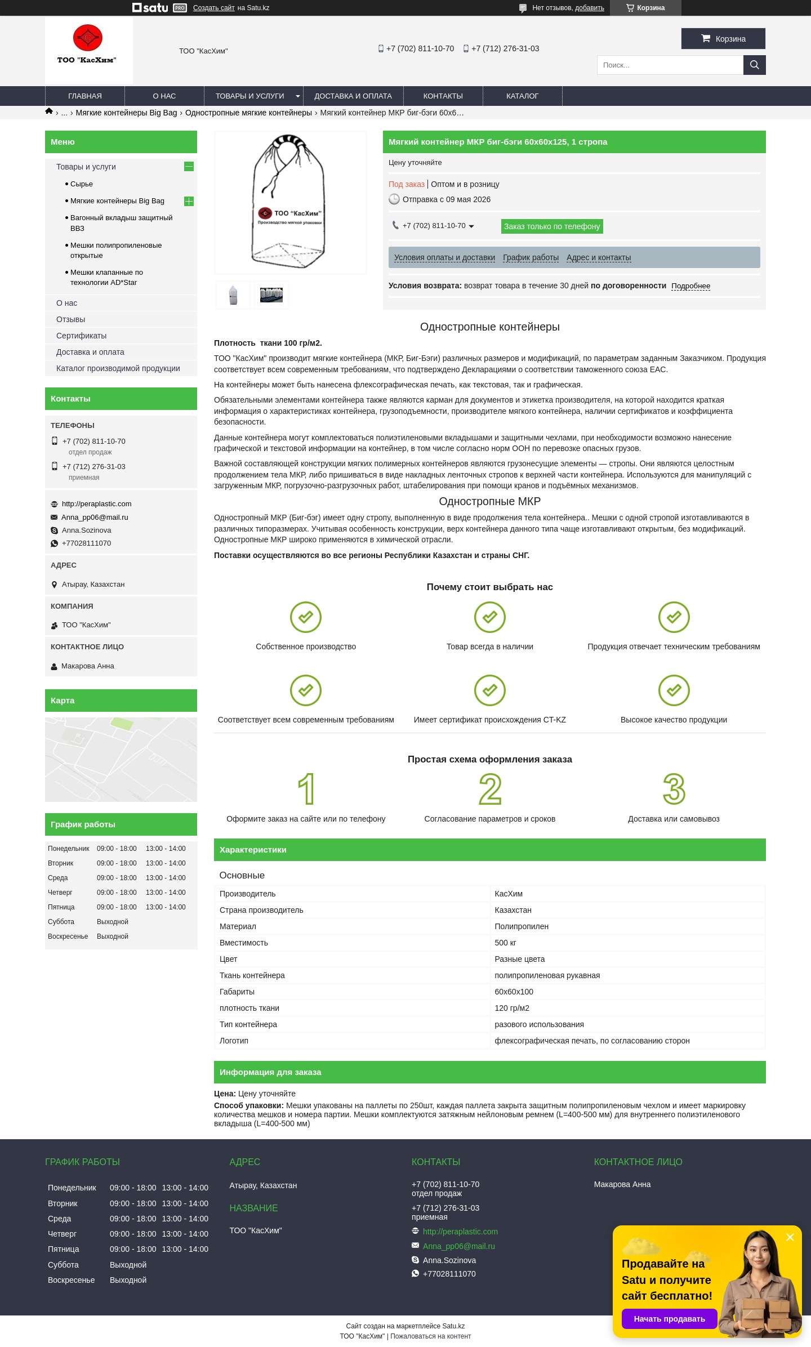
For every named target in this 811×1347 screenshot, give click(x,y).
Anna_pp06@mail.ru (94, 517)
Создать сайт (214, 8)
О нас (164, 96)
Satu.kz (453, 1326)
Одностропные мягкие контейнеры (248, 112)
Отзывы (70, 319)
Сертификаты (81, 335)
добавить (589, 8)
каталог (522, 96)
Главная (85, 96)
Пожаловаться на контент (430, 1336)
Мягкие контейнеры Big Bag (126, 112)
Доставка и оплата (353, 96)
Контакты (443, 96)
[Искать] (754, 65)
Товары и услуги (250, 96)
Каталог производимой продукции (118, 368)
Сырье (81, 184)
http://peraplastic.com (97, 503)
